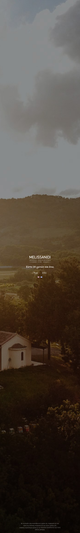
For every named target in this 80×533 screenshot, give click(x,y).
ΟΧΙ (44, 273)
